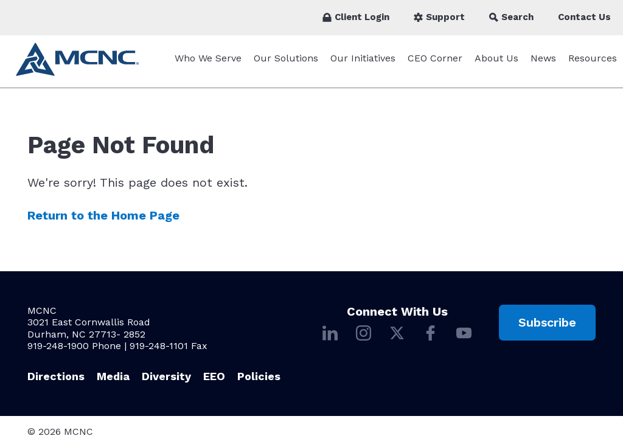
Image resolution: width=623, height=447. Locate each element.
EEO (214, 376)
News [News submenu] (543, 64)
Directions (56, 376)
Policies (258, 376)
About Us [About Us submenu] (496, 64)
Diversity (166, 376)
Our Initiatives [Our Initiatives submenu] (362, 64)
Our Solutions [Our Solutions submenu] (286, 64)
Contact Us (584, 17)
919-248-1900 (58, 346)
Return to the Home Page (103, 221)
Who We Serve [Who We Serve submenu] (208, 64)
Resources (592, 64)
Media (113, 376)
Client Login (355, 17)
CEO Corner (435, 64)
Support (439, 17)
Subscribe (547, 322)
